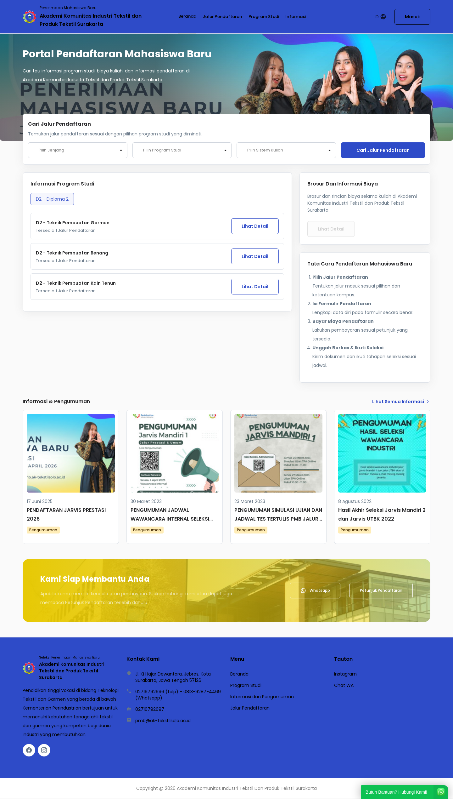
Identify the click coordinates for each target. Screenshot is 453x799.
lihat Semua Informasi (401, 402)
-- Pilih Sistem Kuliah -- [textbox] (265, 150)
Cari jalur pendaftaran (383, 150)
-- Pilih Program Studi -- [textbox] (162, 150)
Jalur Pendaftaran (222, 17)
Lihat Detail (255, 227)
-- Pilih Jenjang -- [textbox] (51, 150)
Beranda (187, 16)
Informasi (295, 17)
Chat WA (344, 686)
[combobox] (77, 150)
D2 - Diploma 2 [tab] (52, 200)
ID (380, 17)
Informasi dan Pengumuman (262, 697)
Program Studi (264, 17)
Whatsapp (315, 591)
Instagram (345, 674)
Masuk (412, 17)
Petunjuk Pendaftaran (381, 591)
